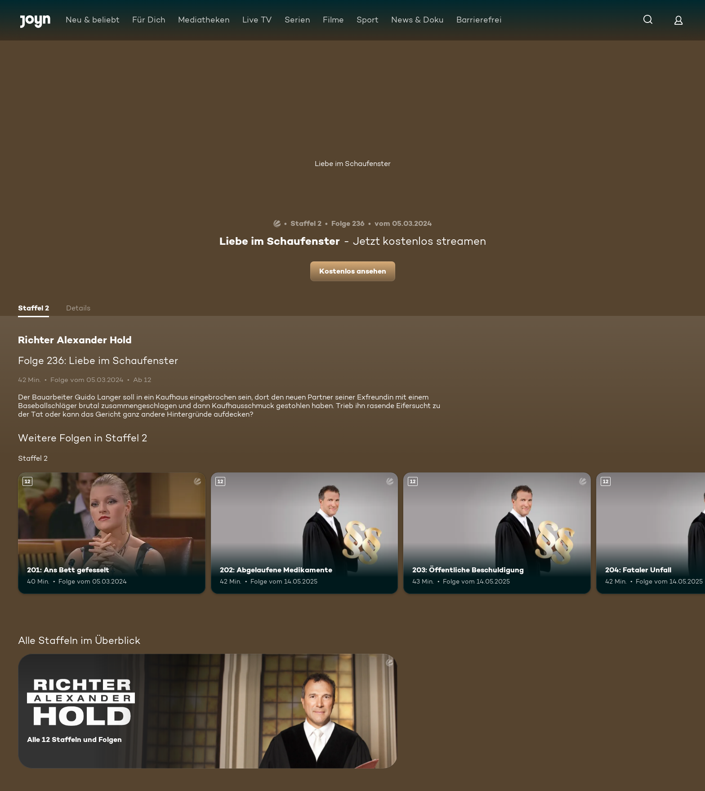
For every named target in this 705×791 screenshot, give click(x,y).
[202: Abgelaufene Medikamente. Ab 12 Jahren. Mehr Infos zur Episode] (304, 533)
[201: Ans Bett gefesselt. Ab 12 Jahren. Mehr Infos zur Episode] (111, 533)
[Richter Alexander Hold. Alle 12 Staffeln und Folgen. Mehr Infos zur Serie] (207, 711)
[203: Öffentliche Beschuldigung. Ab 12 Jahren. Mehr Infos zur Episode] (497, 533)
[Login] (678, 20)
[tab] (33, 309)
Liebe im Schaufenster (353, 163)
